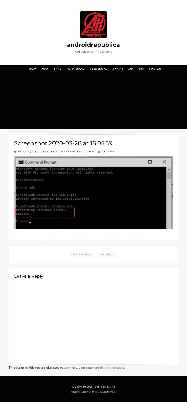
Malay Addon (75, 69)
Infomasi (155, 69)
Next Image (106, 254)
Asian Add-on (98, 69)
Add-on (118, 69)
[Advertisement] (93, 98)
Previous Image (83, 254)
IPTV (141, 69)
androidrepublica (93, 44)
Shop (45, 69)
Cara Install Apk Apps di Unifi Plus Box (69, 151)
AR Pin (57, 69)
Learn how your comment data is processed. (94, 368)
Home (32, 69)
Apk (130, 69)
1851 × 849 (107, 151)
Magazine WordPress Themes (85, 391)
